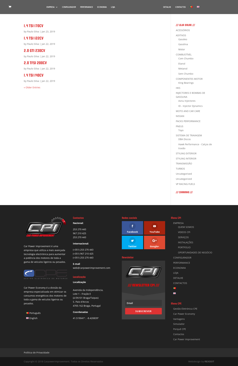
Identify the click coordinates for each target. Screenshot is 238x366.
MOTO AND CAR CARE (188, 111)
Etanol (181, 63)
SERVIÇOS (183, 237)
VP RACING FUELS (185, 184)
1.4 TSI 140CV (33, 75)
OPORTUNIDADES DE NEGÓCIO (195, 252)
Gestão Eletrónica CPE (185, 308)
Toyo (180, 130)
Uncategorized (184, 178)
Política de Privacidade (36, 352)
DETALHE (167, 7)
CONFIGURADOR (69, 7)
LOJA (113, 7)
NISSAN (180, 116)
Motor (181, 49)
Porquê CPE (179, 329)
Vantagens (179, 319)
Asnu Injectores (187, 100)
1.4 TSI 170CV (33, 25)
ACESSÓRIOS (183, 30)
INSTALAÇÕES (185, 242)
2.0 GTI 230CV (34, 50)
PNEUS (179, 126)
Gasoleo (182, 39)
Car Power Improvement (186, 339)
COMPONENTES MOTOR (189, 78)
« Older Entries (32, 87)
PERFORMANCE (86, 7)
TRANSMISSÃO (184, 163)
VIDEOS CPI (184, 232)
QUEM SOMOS (186, 227)
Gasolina (183, 44)
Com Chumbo (185, 58)
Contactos (178, 334)
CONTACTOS (180, 7)
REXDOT (209, 361)
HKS (178, 87)
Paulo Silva (33, 31)
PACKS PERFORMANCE (188, 121)
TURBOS (180, 168)
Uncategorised (184, 173)
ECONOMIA (101, 7)
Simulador (179, 323)
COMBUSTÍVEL (184, 54)
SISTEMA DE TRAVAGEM (189, 135)
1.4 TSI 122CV (33, 38)
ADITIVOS (181, 35)
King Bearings (186, 82)
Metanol (182, 68)
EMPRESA (50, 7)
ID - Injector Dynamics (190, 106)
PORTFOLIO (184, 247)
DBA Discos (184, 139)
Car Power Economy (184, 313)
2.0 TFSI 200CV (35, 63)
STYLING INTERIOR (186, 158)
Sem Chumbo (185, 73)
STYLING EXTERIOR (186, 153)
